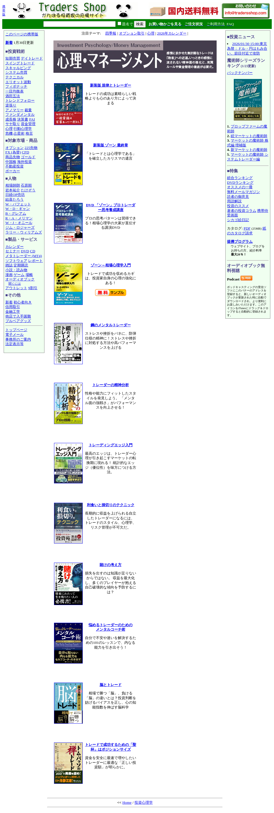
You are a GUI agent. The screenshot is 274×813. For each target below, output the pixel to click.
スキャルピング (18, 68)
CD (32, 251)
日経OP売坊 (15, 195)
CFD (25, 152)
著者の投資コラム (241, 211)
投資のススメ (238, 206)
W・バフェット (18, 204)
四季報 (110, 33)
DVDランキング (240, 182)
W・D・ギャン (17, 209)
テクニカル (14, 77)
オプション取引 (132, 33)
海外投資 (24, 162)
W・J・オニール (18, 223)
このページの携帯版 (21, 34)
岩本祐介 (12, 190)
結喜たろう (14, 199)
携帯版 (3, 10)
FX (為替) (13, 152)
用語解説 (234, 201)
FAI (32, 119)
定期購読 (21, 265)
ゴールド (28, 157)
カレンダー (14, 246)
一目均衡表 (14, 91)
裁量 (28, 110)
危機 (9, 133)
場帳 (29, 275)
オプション (14, 148)
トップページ (16, 330)
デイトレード (32, 58)
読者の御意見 (238, 196)
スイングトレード (20, 63)
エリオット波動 (18, 82)
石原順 (26, 185)
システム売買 (16, 72)
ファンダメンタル (20, 114)
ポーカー (12, 171)
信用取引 (12, 307)
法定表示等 (14, 344)
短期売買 (12, 58)
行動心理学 (23, 128)
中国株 (10, 162)
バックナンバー (240, 73)
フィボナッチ (16, 86)
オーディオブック (20, 279)
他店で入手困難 (18, 316)
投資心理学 (143, 802)
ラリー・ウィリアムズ (23, 232)
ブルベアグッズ (18, 321)
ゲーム (19, 275)
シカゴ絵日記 (238, 220)
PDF (247, 228)
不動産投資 (14, 166)
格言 (29, 133)
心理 (9, 128)
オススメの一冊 (240, 187)
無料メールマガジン (243, 192)
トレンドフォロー (20, 100)
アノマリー (14, 110)
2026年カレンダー (172, 33)
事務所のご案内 (18, 339)
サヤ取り (12, 124)
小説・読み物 (16, 270)
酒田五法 (12, 96)
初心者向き (23, 302)
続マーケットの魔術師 (249, 136)
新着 (9, 42)
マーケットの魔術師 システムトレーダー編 (247, 156)
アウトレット (16, 288)
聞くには (14, 283)
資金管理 (28, 124)
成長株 (10, 119)
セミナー (12, 251)
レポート (35, 261)
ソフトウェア (16, 261)
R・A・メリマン (19, 218)
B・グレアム (15, 213)
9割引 (32, 288)
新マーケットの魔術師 (249, 150)
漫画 (9, 275)
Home (127, 802)
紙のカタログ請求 (246, 230)
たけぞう (28, 190)
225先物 (30, 148)
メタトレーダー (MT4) (23, 256)
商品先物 (12, 157)
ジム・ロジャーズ (20, 227)
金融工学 (12, 311)
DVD (25, 251)
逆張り (10, 105)
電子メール (14, 334)
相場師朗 (12, 185)
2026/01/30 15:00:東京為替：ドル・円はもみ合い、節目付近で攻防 (247, 48)
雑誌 (9, 265)
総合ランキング (240, 178)
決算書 (22, 119)
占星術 (19, 133)
